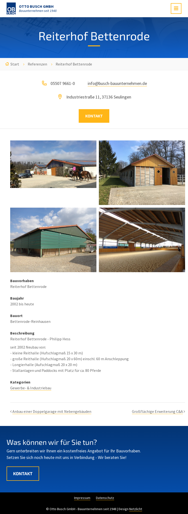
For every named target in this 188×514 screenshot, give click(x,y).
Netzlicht (135, 509)
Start (14, 64)
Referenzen (37, 64)
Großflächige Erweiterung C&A (157, 411)
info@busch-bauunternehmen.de (117, 83)
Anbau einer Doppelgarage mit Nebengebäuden (51, 411)
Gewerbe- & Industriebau (30, 387)
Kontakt (94, 116)
